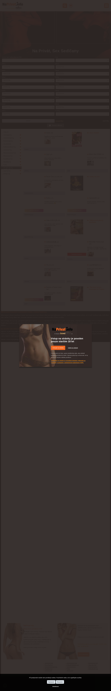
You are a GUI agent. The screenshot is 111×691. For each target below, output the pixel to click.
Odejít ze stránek (73, 348)
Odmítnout (55, 686)
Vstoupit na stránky (58, 348)
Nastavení (51, 682)
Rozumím (60, 682)
